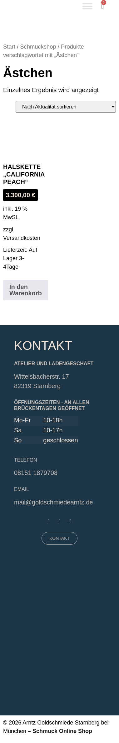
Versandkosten (21, 238)
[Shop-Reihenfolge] (66, 107)
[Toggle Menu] (87, 6)
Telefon (25, 460)
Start (9, 46)
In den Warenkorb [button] (25, 290)
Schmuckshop (38, 46)
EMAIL (21, 489)
